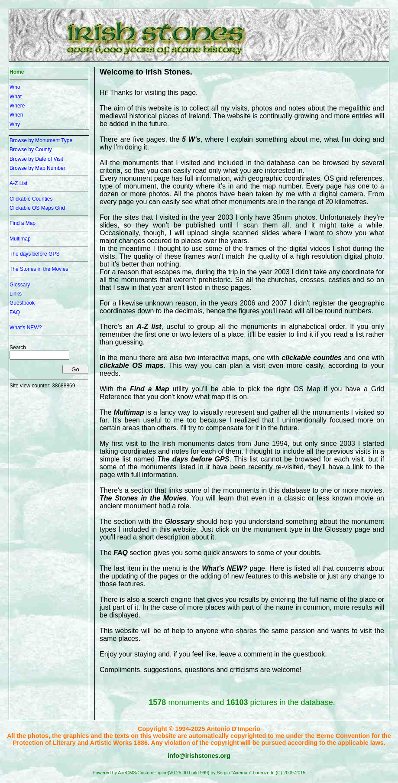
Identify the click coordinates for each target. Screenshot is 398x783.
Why (15, 124)
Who (15, 87)
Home (17, 72)
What (16, 97)
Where (17, 106)
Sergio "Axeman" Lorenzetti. (245, 772)
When (16, 115)
